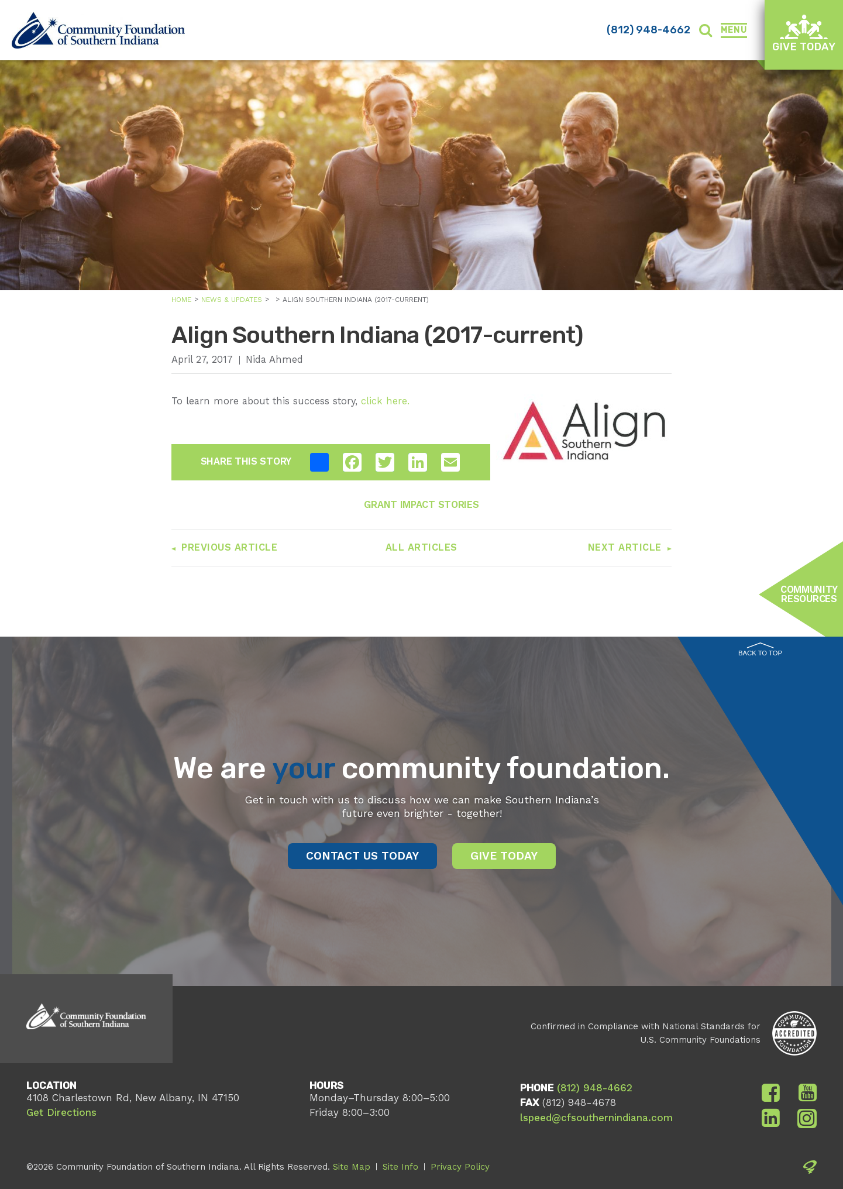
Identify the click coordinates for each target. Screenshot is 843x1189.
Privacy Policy (460, 1166)
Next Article (625, 547)
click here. (385, 401)
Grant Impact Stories (421, 504)
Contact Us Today (362, 855)
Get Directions (61, 1112)
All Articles (421, 547)
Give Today (803, 34)
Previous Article (229, 547)
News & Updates (231, 299)
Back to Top (760, 649)
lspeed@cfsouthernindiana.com (596, 1117)
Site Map (351, 1166)
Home (181, 299)
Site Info (400, 1166)
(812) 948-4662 (648, 29)
